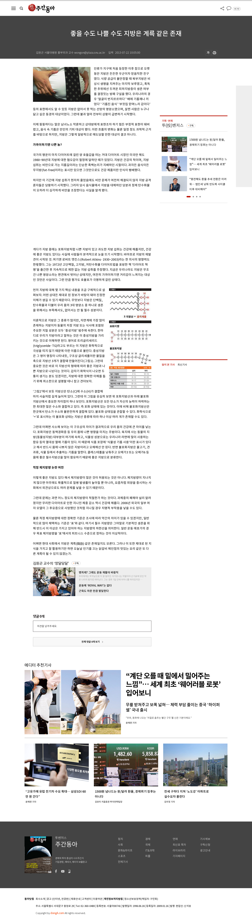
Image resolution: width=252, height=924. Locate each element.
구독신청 (205, 844)
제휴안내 (75, 899)
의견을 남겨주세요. (47, 626)
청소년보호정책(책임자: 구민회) (141, 899)
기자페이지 (179, 856)
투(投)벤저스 (173, 125)
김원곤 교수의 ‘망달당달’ (51, 563)
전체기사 (123, 861)
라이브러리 (179, 850)
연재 (175, 839)
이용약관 (97, 899)
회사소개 (40, 899)
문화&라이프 (125, 850)
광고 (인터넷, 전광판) (58, 899)
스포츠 (121, 856)
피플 (147, 856)
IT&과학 (150, 850)
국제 (147, 844)
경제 (147, 839)
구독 (76, 563)
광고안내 (205, 850)
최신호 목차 (179, 844)
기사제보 (205, 839)
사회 (120, 844)
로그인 (236, 9)
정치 (120, 839)
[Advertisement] (83, 219)
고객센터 (86, 899)
